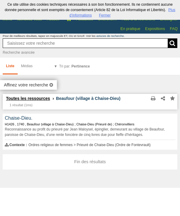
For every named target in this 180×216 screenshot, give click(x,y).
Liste (10, 66)
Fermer (105, 15)
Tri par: (74, 66)
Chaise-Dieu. (18, 118)
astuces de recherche (110, 36)
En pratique (130, 28)
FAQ (174, 28)
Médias (27, 66)
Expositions (155, 28)
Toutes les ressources (28, 98)
